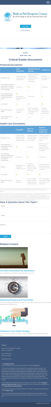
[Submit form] (5, 236)
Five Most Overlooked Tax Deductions (17, 271)
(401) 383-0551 (25, 30)
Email (3, 215)
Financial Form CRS (9, 363)
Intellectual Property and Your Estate (16, 300)
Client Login (25, 26)
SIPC (12, 390)
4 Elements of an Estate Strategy (15, 331)
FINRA (7, 390)
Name (3, 206)
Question (2, 224)
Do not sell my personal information (13, 386)
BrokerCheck (36, 365)
